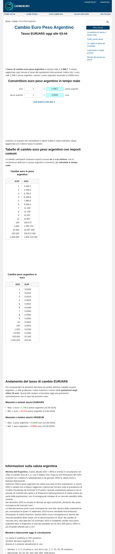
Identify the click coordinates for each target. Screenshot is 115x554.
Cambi (14, 21)
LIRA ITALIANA (105, 14)
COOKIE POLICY (90, 2)
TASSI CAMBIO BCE (56, 14)
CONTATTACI (104, 2)
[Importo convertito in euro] (55, 95)
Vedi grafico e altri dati (44, 102)
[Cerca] (95, 22)
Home (7, 21)
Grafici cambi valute (95, 39)
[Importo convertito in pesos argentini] (55, 89)
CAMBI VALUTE (9, 14)
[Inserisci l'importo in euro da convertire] (33, 89)
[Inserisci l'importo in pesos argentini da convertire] (33, 95)
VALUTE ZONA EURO (81, 14)
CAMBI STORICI (32, 14)
